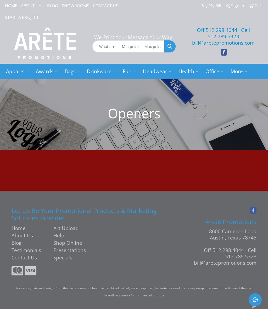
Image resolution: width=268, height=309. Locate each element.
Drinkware (101, 71)
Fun (129, 71)
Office (214, 71)
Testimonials (26, 250)
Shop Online (67, 242)
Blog (16, 242)
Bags (72, 71)
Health (188, 71)
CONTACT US (105, 6)
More (239, 71)
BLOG (52, 6)
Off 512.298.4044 (217, 30)
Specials (62, 257)
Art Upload (66, 228)
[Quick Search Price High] (153, 46)
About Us (22, 235)
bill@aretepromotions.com (223, 42)
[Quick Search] (105, 46)
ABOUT (28, 6)
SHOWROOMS (75, 6)
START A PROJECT (22, 17)
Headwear (157, 71)
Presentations (69, 250)
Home (19, 228)
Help (58, 235)
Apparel (17, 71)
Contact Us (24, 257)
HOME (11, 6)
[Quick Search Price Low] (130, 46)
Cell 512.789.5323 (229, 33)
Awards (47, 71)
